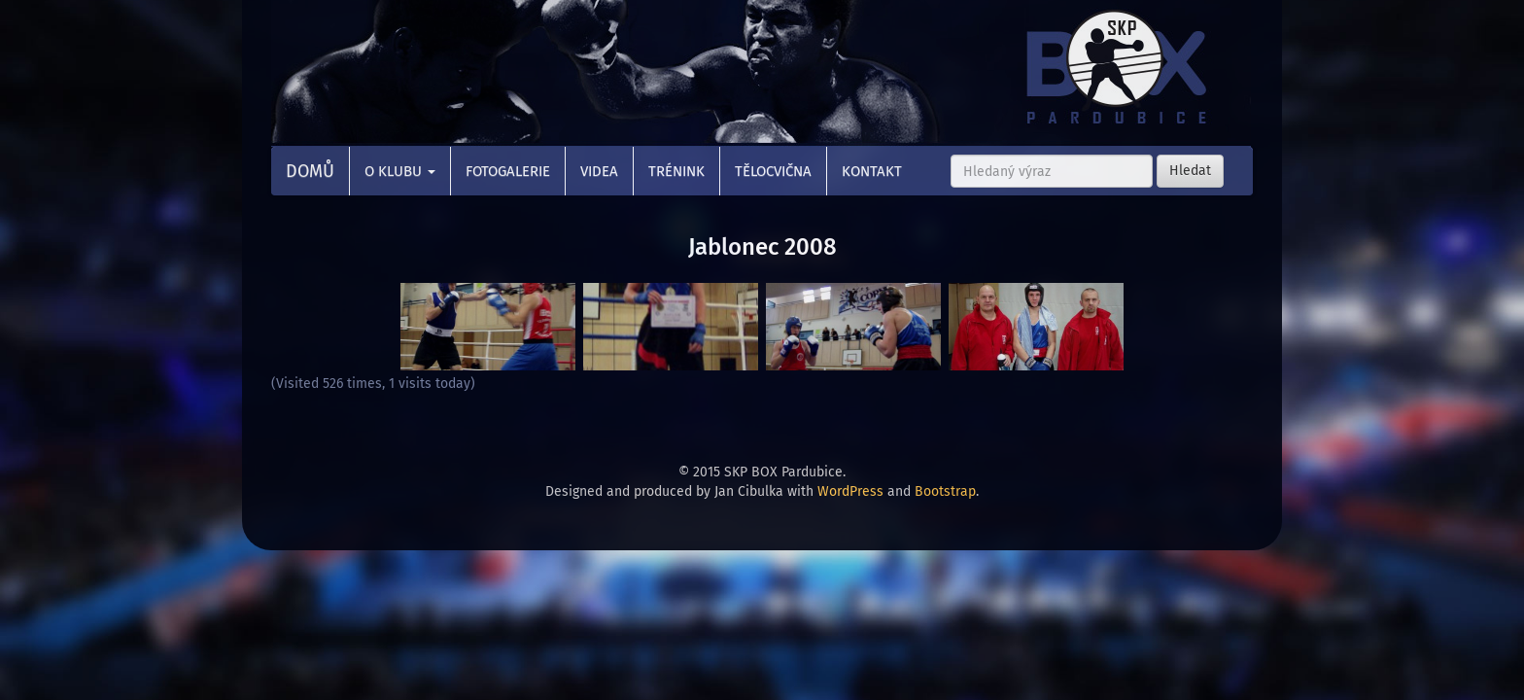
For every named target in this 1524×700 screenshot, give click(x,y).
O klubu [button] (399, 171)
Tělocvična (773, 171)
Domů (310, 171)
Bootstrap (945, 491)
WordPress (850, 491)
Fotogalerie (508, 171)
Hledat (1190, 170)
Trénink (676, 171)
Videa (599, 171)
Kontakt (872, 171)
